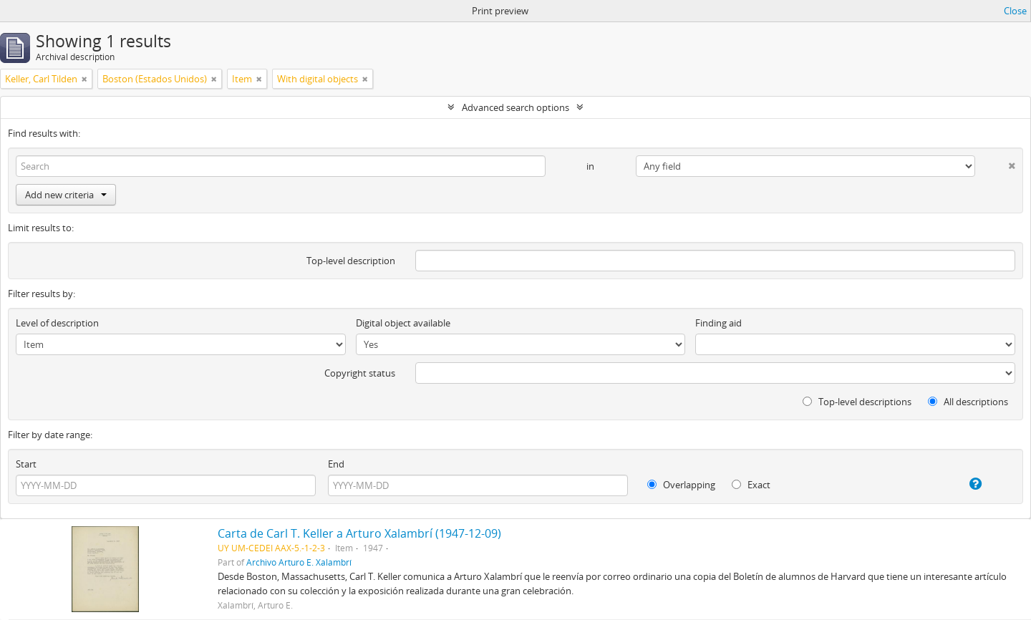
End (336, 463)
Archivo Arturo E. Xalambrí (299, 562)
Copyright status (359, 373)
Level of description (57, 322)
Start (26, 463)
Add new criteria (66, 194)
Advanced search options (515, 107)
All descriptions (968, 401)
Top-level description (350, 260)
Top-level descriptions (857, 401)
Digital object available (403, 322)
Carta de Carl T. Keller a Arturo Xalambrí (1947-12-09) (359, 533)
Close (1015, 10)
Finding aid (718, 322)
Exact (751, 484)
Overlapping (681, 484)
